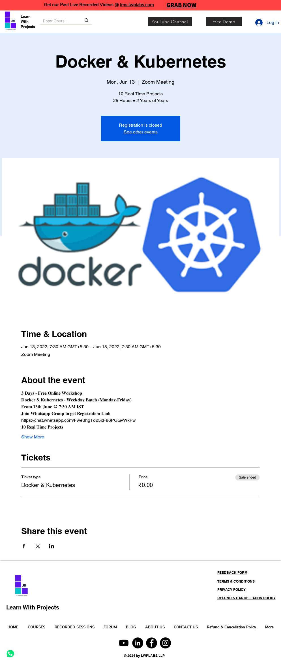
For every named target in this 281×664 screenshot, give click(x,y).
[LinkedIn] (137, 642)
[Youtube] (123, 642)
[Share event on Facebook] (24, 546)
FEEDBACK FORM (232, 572)
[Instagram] (165, 642)
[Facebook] (151, 642)
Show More (32, 437)
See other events (141, 132)
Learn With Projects (28, 21)
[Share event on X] (37, 546)
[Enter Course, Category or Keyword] (56, 21)
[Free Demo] (224, 21)
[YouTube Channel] (170, 21)
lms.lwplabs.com (137, 5)
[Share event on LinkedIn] (51, 546)
